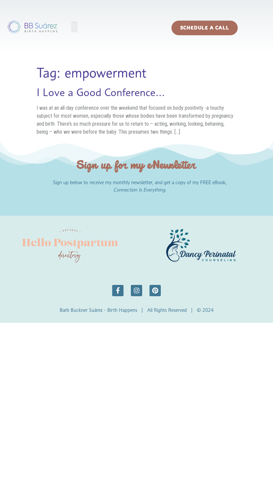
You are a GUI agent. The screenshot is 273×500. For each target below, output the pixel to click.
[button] (74, 26)
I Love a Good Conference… (101, 92)
